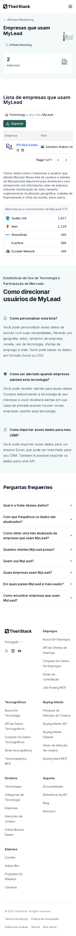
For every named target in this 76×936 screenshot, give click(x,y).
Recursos (49, 811)
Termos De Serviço (16, 918)
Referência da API (55, 794)
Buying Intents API (55, 723)
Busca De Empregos (56, 639)
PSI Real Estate (27, 145)
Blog (46, 803)
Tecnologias (13, 786)
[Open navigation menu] (70, 6)
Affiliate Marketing (18, 20)
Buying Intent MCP (55, 758)
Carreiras (11, 887)
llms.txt (35, 927)
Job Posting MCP (54, 687)
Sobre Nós (12, 865)
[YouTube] (19, 651)
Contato (10, 857)
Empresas (11, 808)
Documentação (53, 786)
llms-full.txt (50, 927)
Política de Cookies (16, 927)
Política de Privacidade (45, 918)
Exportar (15, 124)
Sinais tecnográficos (18, 750)
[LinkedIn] (13, 651)
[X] (6, 651)
